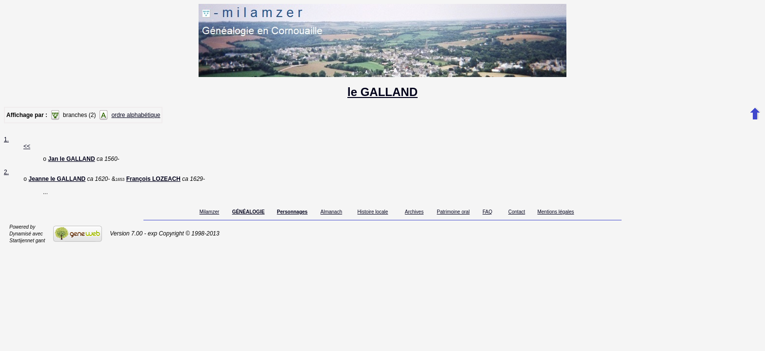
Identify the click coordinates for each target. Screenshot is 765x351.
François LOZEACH (153, 180)
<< (26, 146)
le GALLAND (382, 91)
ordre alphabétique (135, 115)
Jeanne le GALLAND (57, 180)
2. (6, 173)
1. (6, 139)
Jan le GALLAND (71, 159)
